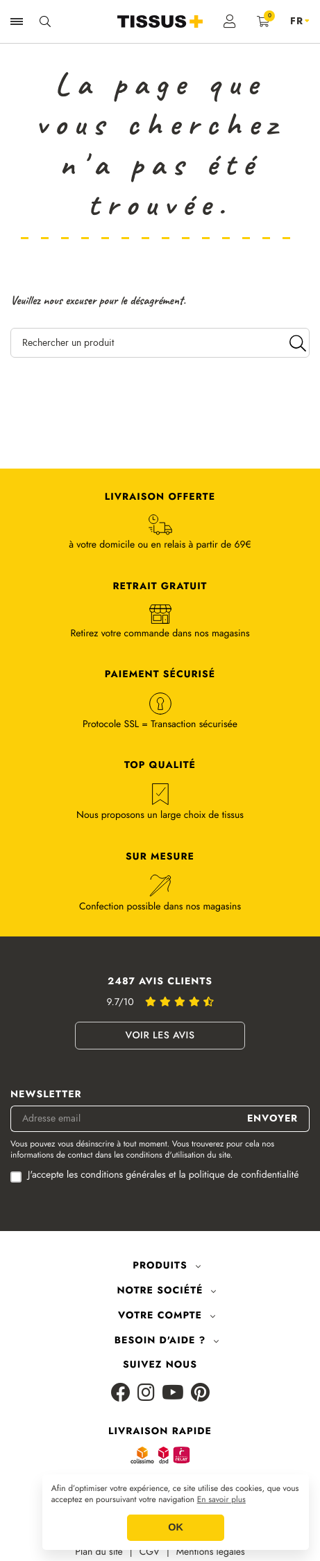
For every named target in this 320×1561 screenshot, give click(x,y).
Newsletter (46, 1094)
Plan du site (99, 1552)
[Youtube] (173, 1393)
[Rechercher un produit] (160, 343)
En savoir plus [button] (221, 1500)
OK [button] (175, 1527)
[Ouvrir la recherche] (45, 21)
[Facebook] (120, 1393)
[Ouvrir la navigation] (16, 21)
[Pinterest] (200, 1393)
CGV (150, 1552)
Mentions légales (210, 1552)
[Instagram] (146, 1393)
